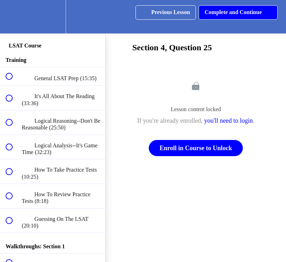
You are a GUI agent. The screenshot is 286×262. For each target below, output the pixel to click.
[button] (13, 16)
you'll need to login (228, 120)
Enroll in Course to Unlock (196, 148)
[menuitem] (53, 16)
